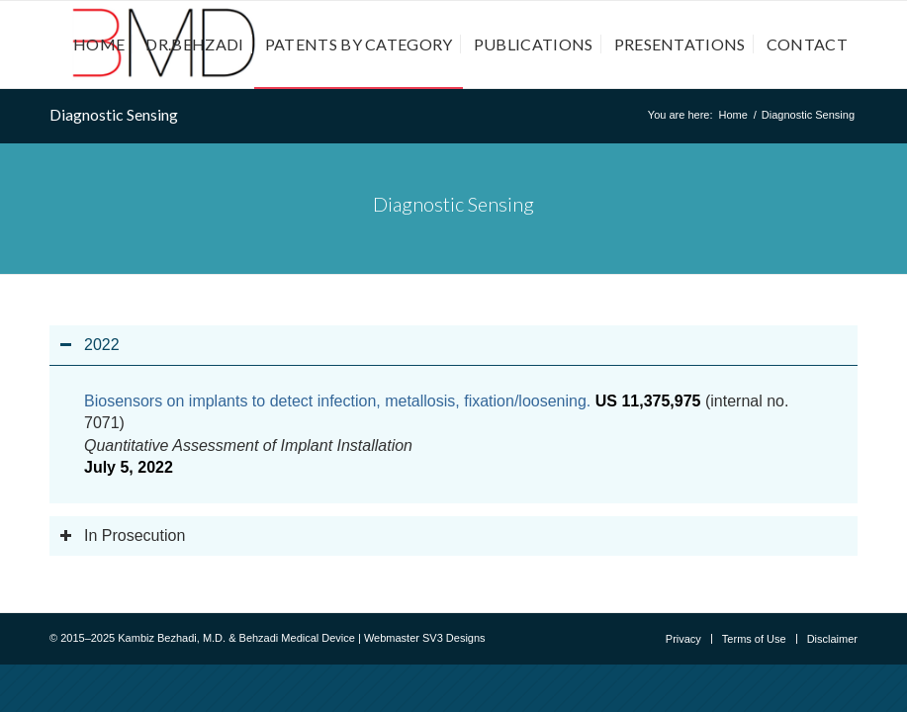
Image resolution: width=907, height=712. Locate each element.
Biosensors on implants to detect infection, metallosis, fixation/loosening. (337, 401)
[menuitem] (99, 44)
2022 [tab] (89, 344)
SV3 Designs (454, 638)
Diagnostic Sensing (113, 114)
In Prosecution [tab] (122, 535)
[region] (453, 434)
